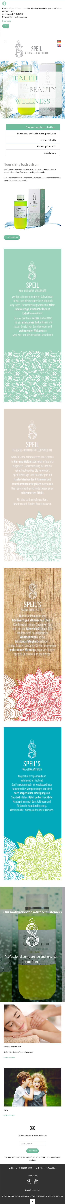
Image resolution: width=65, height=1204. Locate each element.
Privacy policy (58, 1196)
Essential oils (48, 140)
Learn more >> (12, 237)
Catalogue (50, 152)
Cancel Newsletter (32, 1190)
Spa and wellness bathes (41, 127)
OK (6, 26)
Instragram (36, 1181)
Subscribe (32, 1151)
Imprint (50, 1196)
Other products (46, 146)
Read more (6, 21)
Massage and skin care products (36, 133)
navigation (6, 41)
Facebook (29, 1181)
